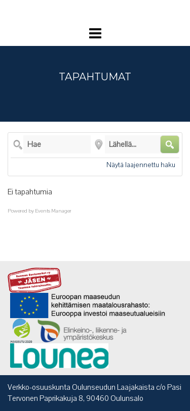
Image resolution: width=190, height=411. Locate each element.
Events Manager (53, 211)
